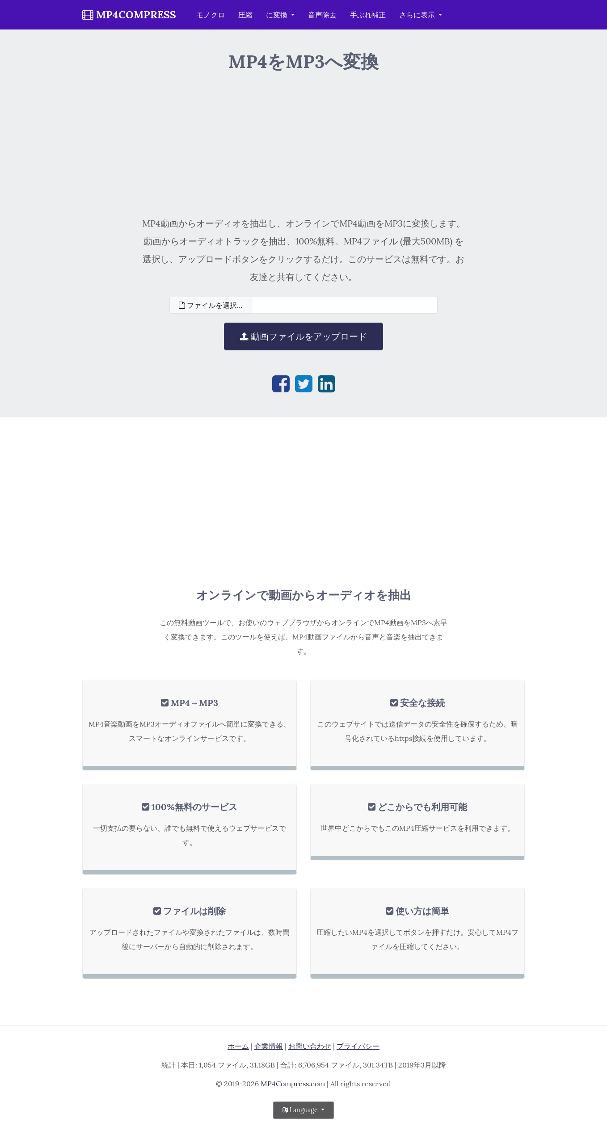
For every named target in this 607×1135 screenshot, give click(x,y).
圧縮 (245, 14)
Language (301, 1110)
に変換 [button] (277, 14)
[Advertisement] (303, 143)
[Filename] (345, 305)
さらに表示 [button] (418, 14)
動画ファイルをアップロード (303, 336)
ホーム (238, 1046)
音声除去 (322, 14)
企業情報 (268, 1046)
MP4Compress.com (293, 1083)
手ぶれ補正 (368, 14)
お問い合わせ (309, 1046)
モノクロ (210, 14)
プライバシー (358, 1046)
